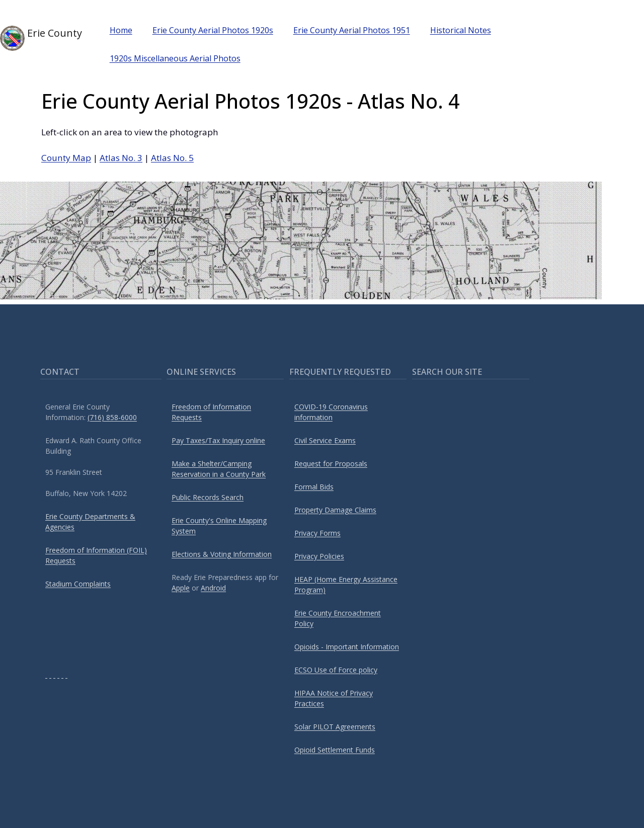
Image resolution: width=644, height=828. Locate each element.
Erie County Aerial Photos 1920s (212, 30)
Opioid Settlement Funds (334, 750)
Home (121, 30)
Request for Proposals (330, 463)
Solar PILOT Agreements (334, 726)
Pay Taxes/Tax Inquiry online (218, 440)
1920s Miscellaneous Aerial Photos (175, 58)
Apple (181, 588)
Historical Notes (460, 30)
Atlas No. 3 (121, 157)
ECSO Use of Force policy (335, 670)
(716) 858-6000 (112, 417)
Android (213, 588)
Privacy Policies (319, 556)
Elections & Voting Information (222, 554)
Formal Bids (314, 486)
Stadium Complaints (78, 584)
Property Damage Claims (335, 510)
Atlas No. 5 (172, 157)
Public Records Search (208, 497)
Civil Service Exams (325, 440)
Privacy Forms (317, 533)
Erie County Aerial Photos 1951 (351, 30)
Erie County (41, 38)
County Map (66, 157)
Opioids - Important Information (346, 646)
